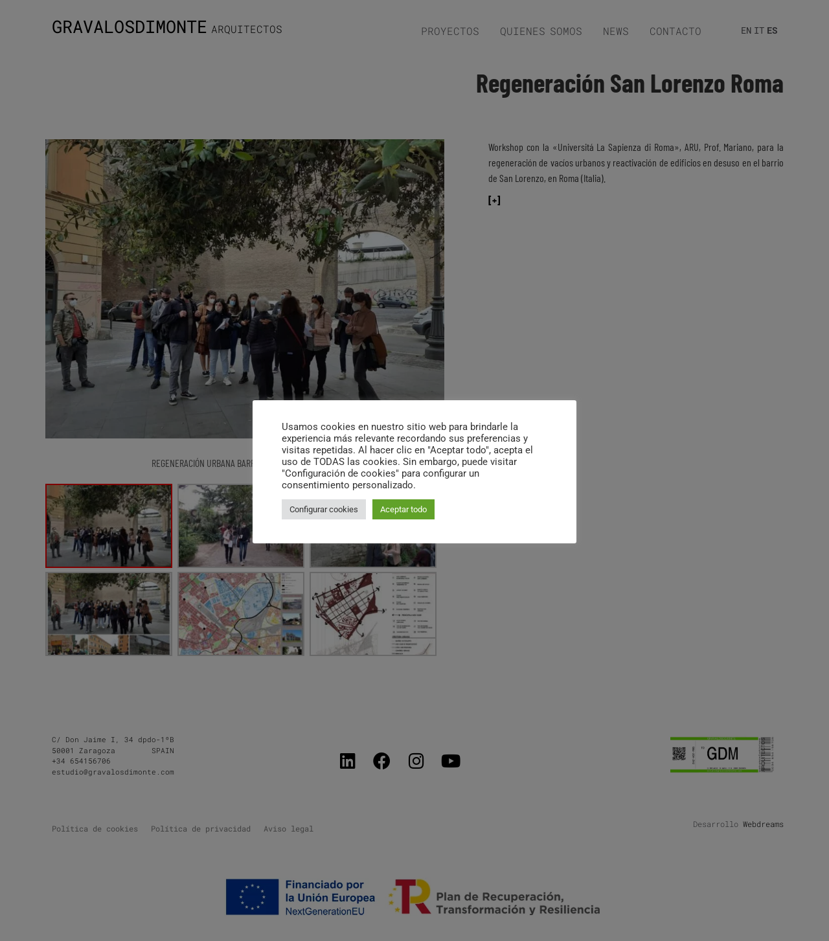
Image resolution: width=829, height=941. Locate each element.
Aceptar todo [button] (403, 509)
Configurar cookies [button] (324, 509)
